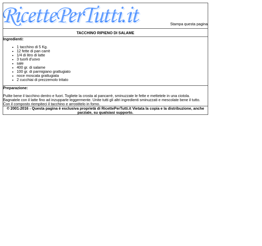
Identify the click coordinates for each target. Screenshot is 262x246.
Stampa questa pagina (189, 24)
